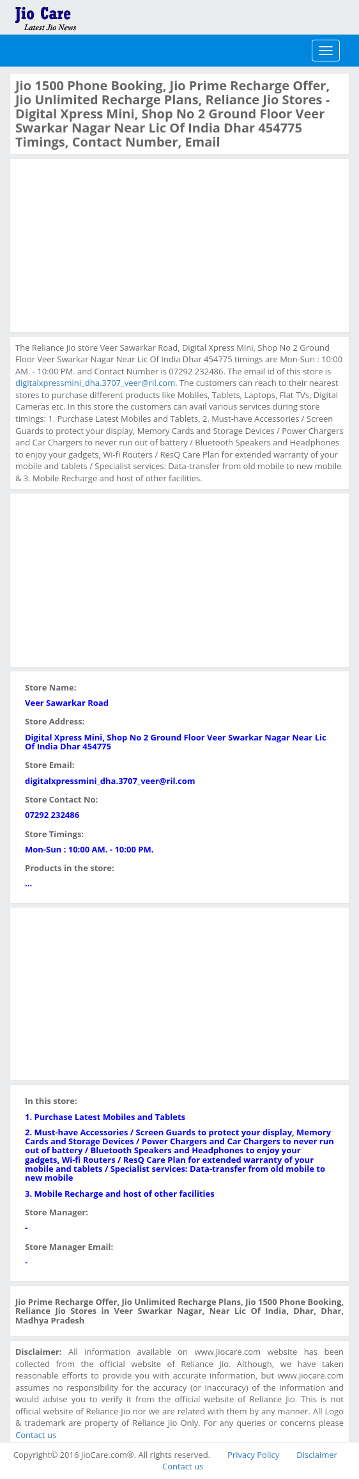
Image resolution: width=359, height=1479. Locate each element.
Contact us (35, 1435)
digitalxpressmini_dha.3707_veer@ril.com (95, 382)
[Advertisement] (111, 244)
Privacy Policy (253, 1454)
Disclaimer (316, 1454)
